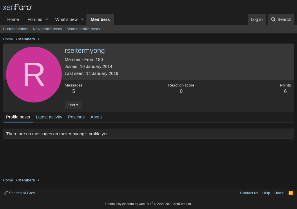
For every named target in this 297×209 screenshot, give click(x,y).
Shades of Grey (19, 193)
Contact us (249, 193)
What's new (66, 19)
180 (99, 59)
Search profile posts (83, 29)
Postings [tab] (76, 116)
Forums (35, 19)
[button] (47, 19)
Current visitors (15, 29)
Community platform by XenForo (148, 204)
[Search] (281, 19)
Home (13, 19)
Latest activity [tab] (49, 116)
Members (100, 19)
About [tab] (96, 116)
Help (266, 193)
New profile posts (47, 29)
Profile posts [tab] (18, 116)
